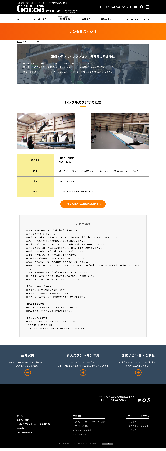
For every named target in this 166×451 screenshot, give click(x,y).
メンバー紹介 (40, 19)
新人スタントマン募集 (139, 429)
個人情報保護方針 (25, 436)
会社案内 (133, 425)
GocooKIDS (80, 437)
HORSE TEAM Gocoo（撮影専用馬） (34, 427)
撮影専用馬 (64, 18)
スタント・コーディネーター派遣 (90, 425)
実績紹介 (86, 19)
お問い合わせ (135, 433)
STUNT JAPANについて (134, 19)
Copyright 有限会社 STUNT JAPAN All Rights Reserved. (83, 446)
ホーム (20, 19)
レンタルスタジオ (83, 433)
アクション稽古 (82, 429)
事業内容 (105, 19)
